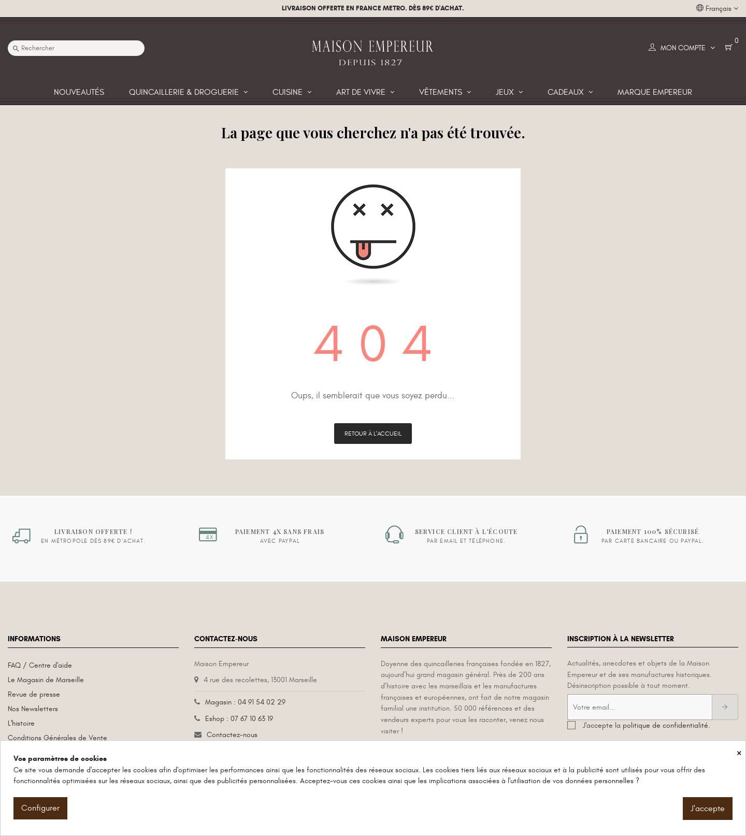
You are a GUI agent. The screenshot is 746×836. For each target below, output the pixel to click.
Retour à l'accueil (373, 433)
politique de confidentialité (665, 725)
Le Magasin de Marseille (46, 679)
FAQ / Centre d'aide (40, 665)
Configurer (40, 808)
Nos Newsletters (33, 708)
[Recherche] (76, 48)
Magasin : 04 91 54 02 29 (245, 702)
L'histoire (21, 723)
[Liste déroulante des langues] (717, 9)
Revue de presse (34, 694)
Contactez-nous (232, 734)
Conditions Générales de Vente (57, 737)
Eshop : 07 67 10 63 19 (239, 718)
